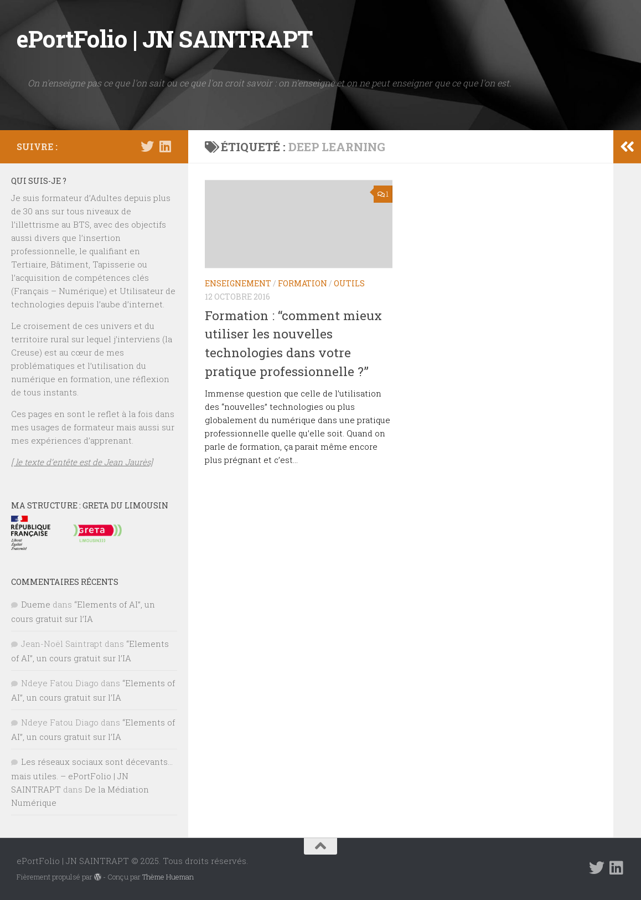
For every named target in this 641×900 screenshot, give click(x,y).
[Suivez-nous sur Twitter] (147, 146)
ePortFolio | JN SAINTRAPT (165, 38)
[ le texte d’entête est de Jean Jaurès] (82, 461)
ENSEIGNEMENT (238, 283)
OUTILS (349, 283)
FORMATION (302, 283)
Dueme (35, 604)
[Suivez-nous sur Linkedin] (165, 146)
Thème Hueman (168, 877)
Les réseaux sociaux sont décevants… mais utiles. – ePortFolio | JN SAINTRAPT (92, 775)
